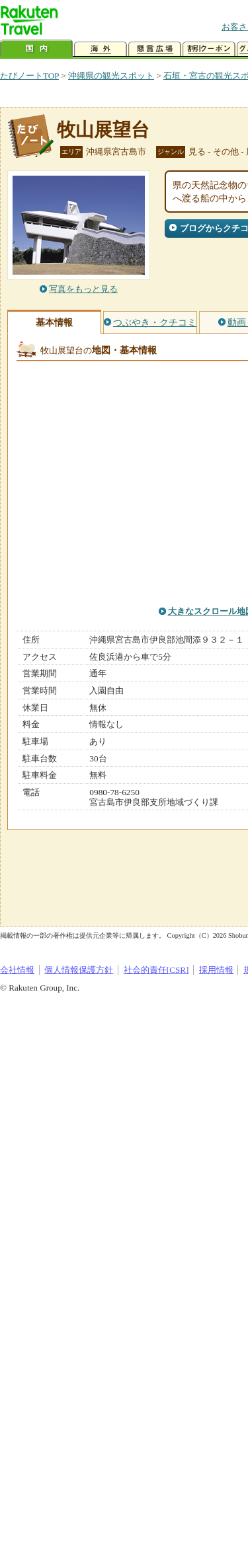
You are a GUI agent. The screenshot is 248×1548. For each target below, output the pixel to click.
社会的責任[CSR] (156, 970)
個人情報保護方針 (78, 970)
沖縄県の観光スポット (111, 76)
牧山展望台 (103, 130)
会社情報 (17, 970)
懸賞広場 (154, 49)
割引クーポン (209, 49)
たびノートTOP (29, 76)
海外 (100, 49)
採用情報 (216, 970)
